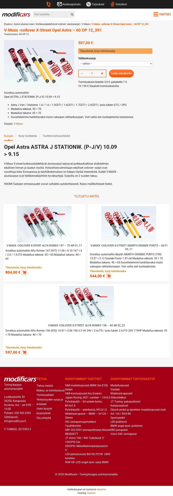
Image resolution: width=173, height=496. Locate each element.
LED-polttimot (118, 421)
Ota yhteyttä (43, 417)
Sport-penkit (117, 417)
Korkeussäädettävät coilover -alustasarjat (58, 24)
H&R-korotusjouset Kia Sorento (83, 393)
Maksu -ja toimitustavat (50, 389)
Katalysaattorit (119, 405)
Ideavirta (101, 489)
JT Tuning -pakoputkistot (125, 401)
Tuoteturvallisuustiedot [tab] (56, 135)
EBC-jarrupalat (119, 429)
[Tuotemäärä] (91, 73)
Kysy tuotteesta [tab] (28, 135)
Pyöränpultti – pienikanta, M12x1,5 (86, 409)
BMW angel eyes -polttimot (126, 425)
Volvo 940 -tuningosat (123, 433)
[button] (24, 272)
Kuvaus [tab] (8, 135)
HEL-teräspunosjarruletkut (80, 421)
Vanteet (115, 389)
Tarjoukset (95, 4)
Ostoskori (118, 4)
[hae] (72, 14)
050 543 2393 (22, 412)
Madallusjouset (119, 384)
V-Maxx (86, 24)
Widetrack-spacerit (121, 393)
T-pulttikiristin (73, 425)
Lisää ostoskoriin (121, 73)
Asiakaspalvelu (69, 4)
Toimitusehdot (45, 394)
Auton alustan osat (24, 24)
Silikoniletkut (118, 397)
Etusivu (8, 24)
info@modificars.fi (15, 420)
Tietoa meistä (44, 385)
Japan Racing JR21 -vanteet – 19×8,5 (87, 397)
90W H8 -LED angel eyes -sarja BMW (86, 461)
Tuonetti (91, 492)
